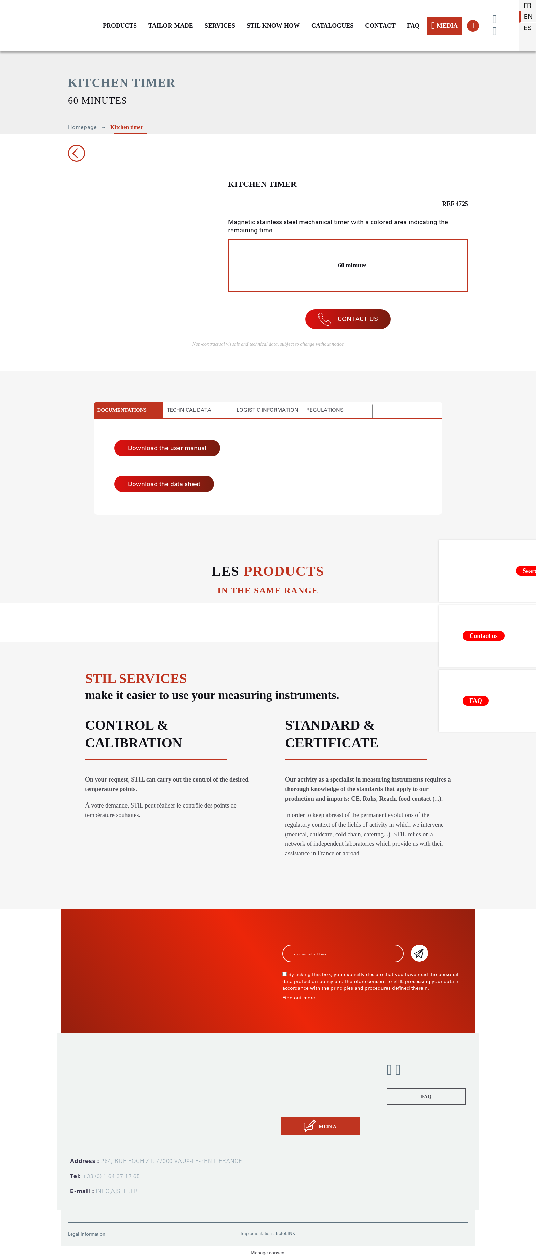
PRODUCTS (120, 25)
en (528, 17)
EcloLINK (285, 1233)
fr (527, 5)
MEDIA (444, 25)
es (528, 28)
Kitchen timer (126, 127)
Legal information (86, 1234)
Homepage (82, 127)
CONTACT (380, 25)
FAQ (413, 25)
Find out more (298, 998)
